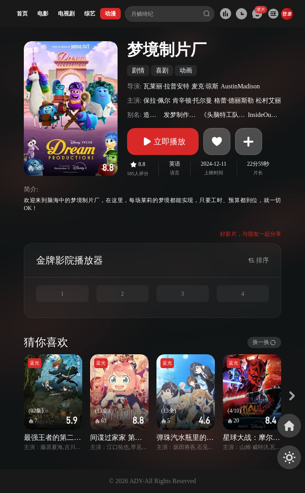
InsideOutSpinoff (263, 114)
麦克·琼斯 (204, 86)
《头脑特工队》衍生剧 (223, 114)
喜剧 (162, 70)
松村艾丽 (268, 100)
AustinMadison (240, 86)
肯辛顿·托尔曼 (192, 100)
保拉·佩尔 (156, 100)
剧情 (138, 70)
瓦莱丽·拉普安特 (166, 86)
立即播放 (162, 141)
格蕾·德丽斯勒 (234, 100)
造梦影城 (152, 114)
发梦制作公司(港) (181, 114)
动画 (186, 70)
